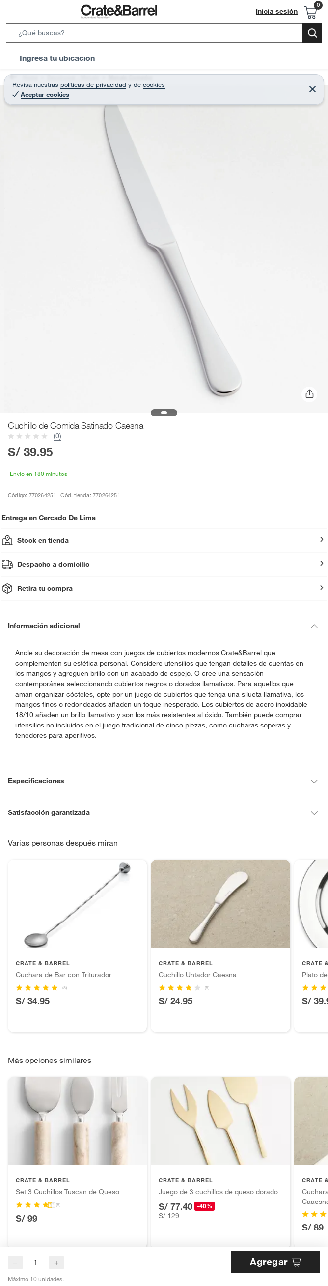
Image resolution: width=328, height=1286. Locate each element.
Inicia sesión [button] (279, 11)
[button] (164, 35)
